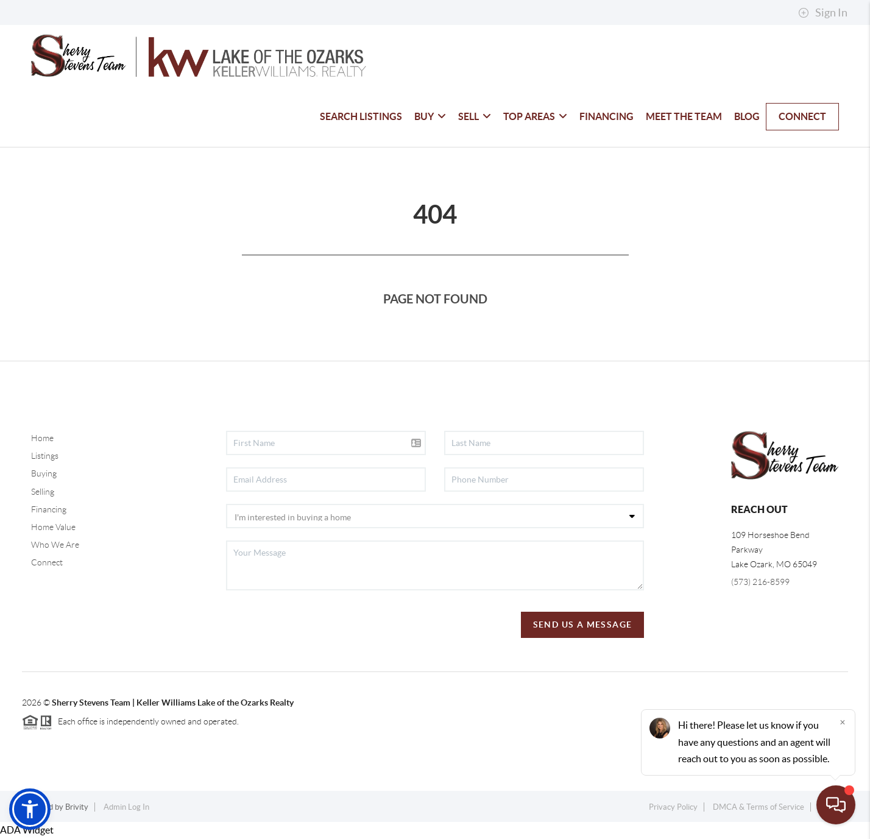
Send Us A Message (582, 624)
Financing (48, 509)
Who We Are (55, 545)
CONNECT (802, 116)
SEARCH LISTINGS (361, 116)
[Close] (842, 722)
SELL (474, 116)
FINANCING (606, 116)
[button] (30, 809)
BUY (430, 116)
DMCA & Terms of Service (758, 807)
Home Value (53, 527)
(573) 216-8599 (760, 582)
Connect (47, 562)
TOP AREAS (535, 116)
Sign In (822, 13)
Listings (44, 456)
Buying (44, 473)
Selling (42, 492)
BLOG (747, 116)
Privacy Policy (673, 807)
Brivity (76, 807)
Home (42, 438)
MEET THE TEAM (684, 116)
